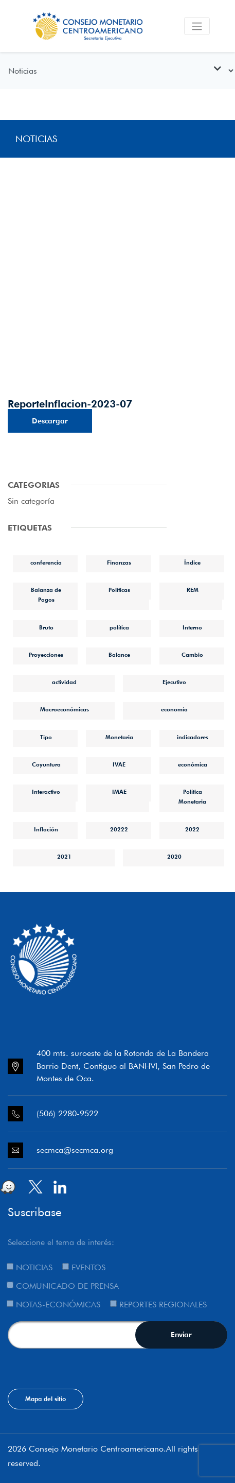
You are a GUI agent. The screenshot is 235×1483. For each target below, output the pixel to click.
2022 (192, 829)
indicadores (192, 737)
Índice (192, 562)
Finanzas (119, 562)
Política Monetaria (192, 796)
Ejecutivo (174, 682)
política (119, 627)
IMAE (119, 791)
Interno (192, 627)
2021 (64, 856)
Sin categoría (31, 501)
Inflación (46, 829)
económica (192, 764)
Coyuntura (46, 764)
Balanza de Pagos (46, 594)
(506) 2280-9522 (67, 1113)
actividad (64, 682)
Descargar (50, 421)
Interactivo (46, 791)
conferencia (46, 562)
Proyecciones (46, 654)
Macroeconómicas (64, 709)
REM (192, 589)
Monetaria (119, 737)
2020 (174, 856)
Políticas (119, 589)
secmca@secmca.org (75, 1150)
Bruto (46, 627)
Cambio (192, 654)
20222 (119, 829)
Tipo (46, 737)
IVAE (119, 764)
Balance (119, 654)
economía (174, 709)
